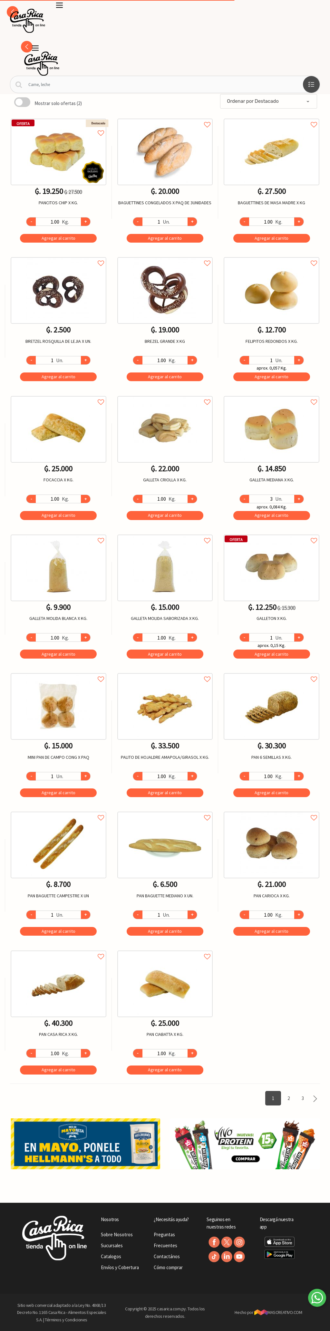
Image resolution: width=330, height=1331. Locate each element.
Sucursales (112, 1245)
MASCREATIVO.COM (278, 1312)
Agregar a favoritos (58, 126)
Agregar (58, 238)
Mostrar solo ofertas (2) (58, 103)
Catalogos (111, 1256)
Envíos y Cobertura (120, 1267)
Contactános (167, 1256)
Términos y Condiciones (66, 1320)
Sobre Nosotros (117, 1234)
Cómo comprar (168, 1267)
